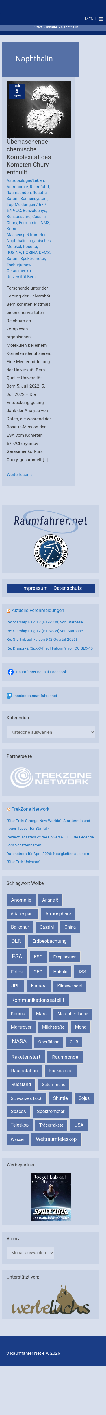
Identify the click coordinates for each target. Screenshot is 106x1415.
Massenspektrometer (26, 234)
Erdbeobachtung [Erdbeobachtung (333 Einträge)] (49, 941)
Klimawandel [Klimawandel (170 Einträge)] (69, 986)
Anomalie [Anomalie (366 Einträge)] (21, 900)
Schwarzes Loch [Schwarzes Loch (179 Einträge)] (26, 1098)
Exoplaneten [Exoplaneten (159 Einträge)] (65, 957)
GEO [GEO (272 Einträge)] (38, 972)
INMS (45, 222)
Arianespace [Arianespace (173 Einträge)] (22, 913)
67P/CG (14, 210)
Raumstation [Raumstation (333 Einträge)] (24, 1070)
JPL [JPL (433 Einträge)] (15, 986)
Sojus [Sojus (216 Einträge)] (84, 1098)
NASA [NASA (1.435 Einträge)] (19, 1041)
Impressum (35, 588)
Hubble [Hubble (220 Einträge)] (60, 972)
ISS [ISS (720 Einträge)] (82, 972)
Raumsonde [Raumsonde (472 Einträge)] (65, 1057)
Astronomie (17, 186)
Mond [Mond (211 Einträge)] (80, 1027)
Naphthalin (16, 240)
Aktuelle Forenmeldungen (38, 610)
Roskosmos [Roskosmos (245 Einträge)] (61, 1070)
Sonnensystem (33, 198)
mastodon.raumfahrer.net (35, 695)
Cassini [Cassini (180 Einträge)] (47, 927)
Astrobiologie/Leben (25, 180)
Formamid (28, 222)
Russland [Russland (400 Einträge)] (21, 1084)
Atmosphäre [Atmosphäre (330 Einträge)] (58, 913)
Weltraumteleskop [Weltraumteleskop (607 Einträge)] (56, 1139)
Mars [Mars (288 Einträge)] (41, 1013)
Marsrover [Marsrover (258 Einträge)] (21, 1027)
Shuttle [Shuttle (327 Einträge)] (60, 1098)
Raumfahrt (39, 186)
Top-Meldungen (21, 204)
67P (42, 204)
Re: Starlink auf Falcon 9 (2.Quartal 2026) (42, 639)
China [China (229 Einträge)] (70, 927)
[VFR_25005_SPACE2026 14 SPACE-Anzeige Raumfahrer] (51, 1196)
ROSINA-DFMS (36, 252)
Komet (13, 228)
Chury (12, 222)
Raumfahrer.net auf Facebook (41, 671)
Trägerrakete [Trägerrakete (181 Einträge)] (51, 1125)
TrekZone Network (30, 809)
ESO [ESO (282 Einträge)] (38, 957)
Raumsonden (19, 192)
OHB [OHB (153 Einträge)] (74, 1041)
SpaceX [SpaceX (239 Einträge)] (18, 1111)
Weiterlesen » (20, 475)
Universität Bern (21, 276)
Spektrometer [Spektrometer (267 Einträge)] (51, 1111)
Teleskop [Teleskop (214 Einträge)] (20, 1125)
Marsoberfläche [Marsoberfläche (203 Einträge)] (72, 1013)
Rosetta (40, 192)
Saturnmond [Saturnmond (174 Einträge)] (53, 1084)
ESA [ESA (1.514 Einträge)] (17, 956)
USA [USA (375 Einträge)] (78, 1125)
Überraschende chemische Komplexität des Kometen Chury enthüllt (29, 157)
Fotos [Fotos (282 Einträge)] (17, 972)
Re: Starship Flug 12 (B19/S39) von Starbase (45, 622)
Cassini (39, 216)
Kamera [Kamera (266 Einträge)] (39, 986)
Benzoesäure (18, 216)
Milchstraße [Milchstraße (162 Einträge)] (53, 1027)
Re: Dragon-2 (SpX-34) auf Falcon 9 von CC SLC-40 (50, 648)
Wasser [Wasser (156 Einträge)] (18, 1139)
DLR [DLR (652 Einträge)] (16, 941)
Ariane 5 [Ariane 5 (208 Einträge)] (50, 900)
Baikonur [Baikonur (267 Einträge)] (20, 927)
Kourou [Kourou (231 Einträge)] (18, 1013)
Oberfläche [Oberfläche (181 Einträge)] (48, 1041)
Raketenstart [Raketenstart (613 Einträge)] (26, 1057)
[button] (90, 19)
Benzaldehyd (34, 210)
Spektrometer (32, 258)
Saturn (12, 198)
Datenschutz (67, 588)
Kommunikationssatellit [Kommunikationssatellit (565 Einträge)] (37, 1000)
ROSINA (14, 252)
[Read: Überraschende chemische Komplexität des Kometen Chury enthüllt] (43, 109)
